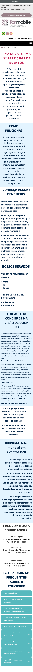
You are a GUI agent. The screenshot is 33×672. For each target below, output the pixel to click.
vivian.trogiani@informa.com (19, 550)
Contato (11, 38)
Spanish (11, 33)
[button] (16, 1)
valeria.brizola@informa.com (19, 563)
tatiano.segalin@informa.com (19, 539)
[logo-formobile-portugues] (16, 23)
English (7, 33)
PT (4, 33)
